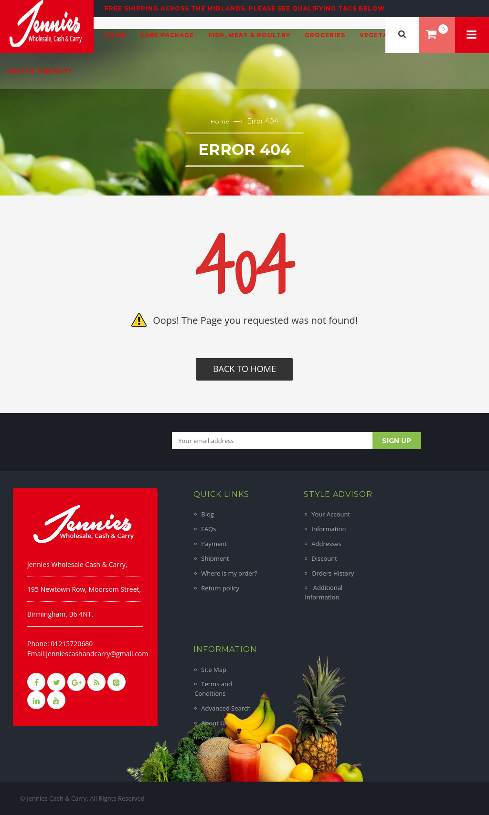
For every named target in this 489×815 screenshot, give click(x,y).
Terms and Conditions (213, 689)
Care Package (167, 35)
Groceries (325, 35)
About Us (214, 723)
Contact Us (217, 737)
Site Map (213, 669)
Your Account (330, 514)
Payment (214, 543)
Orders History (332, 573)
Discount (324, 558)
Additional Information (323, 592)
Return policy (220, 588)
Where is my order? (229, 573)
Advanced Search (226, 708)
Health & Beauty (39, 70)
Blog (207, 514)
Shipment (215, 558)
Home (115, 35)
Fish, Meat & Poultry (249, 35)
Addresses (326, 543)
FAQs (208, 529)
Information (328, 529)
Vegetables (382, 35)
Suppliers (214, 752)
